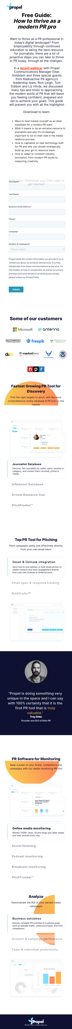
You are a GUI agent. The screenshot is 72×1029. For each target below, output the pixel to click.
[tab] (36, 469)
